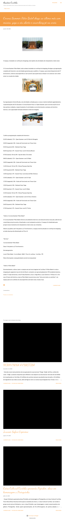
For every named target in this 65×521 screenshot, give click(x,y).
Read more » (59, 383)
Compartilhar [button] (56, 285)
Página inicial (7, 8)
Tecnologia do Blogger (32, 515)
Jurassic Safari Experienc (15, 431)
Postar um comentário (8, 294)
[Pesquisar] (54, 3)
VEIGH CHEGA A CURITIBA (19, 365)
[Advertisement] (32, 308)
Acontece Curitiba (10, 2)
